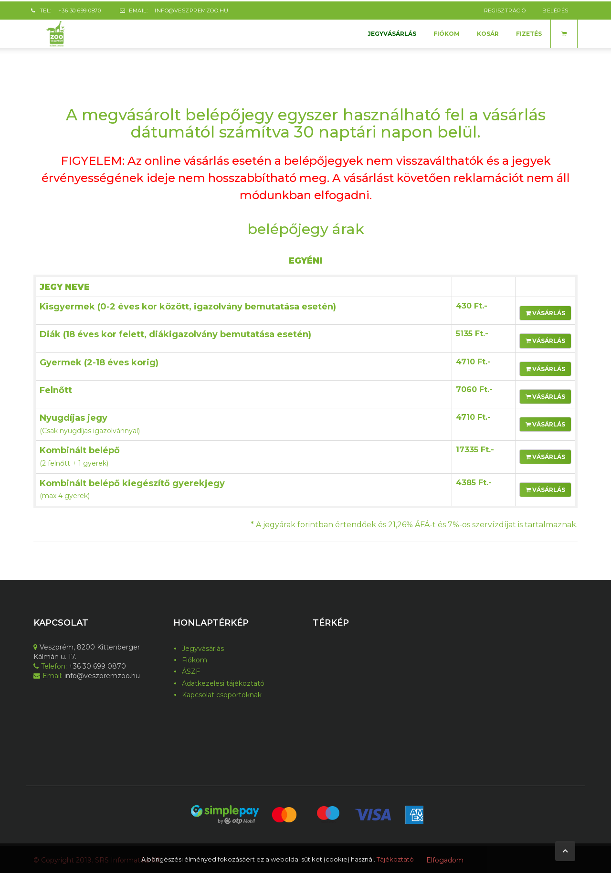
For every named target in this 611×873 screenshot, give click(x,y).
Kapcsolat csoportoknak (222, 693)
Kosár (488, 32)
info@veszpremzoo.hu (192, 9)
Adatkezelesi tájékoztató (223, 682)
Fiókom (446, 32)
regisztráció (505, 9)
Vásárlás (545, 311)
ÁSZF (191, 670)
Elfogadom (445, 860)
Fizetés (529, 32)
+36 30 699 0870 (79, 9)
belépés (555, 9)
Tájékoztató (395, 859)
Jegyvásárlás (392, 32)
